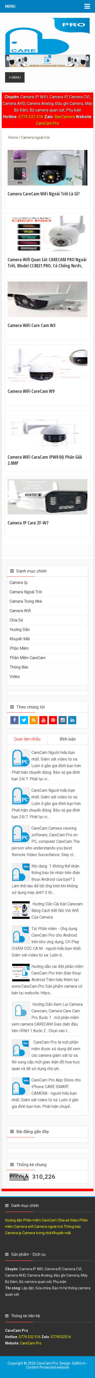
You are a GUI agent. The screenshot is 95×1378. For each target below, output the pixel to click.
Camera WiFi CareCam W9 (31, 391)
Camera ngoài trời (26, 592)
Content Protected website (47, 1367)
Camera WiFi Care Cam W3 (31, 325)
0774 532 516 (30, 116)
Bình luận (68, 739)
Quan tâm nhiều (27, 739)
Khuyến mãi (20, 639)
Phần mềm (19, 648)
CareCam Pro (47, 1363)
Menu (10, 6)
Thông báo (19, 667)
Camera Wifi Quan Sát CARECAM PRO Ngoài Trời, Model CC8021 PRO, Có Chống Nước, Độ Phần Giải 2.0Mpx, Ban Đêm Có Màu (47, 265)
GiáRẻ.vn (79, 1363)
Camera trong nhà (26, 601)
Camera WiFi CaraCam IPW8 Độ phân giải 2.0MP (45, 460)
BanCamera (65, 116)
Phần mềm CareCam (28, 657)
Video (15, 676)
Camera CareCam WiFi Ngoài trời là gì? (44, 194)
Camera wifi (20, 610)
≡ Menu (15, 77)
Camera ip (19, 582)
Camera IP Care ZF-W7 (28, 523)
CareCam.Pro (47, 123)
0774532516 (61, 1337)
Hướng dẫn (20, 629)
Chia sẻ (16, 620)
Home (13, 137)
